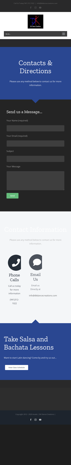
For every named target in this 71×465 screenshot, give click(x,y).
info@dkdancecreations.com (47, 3)
